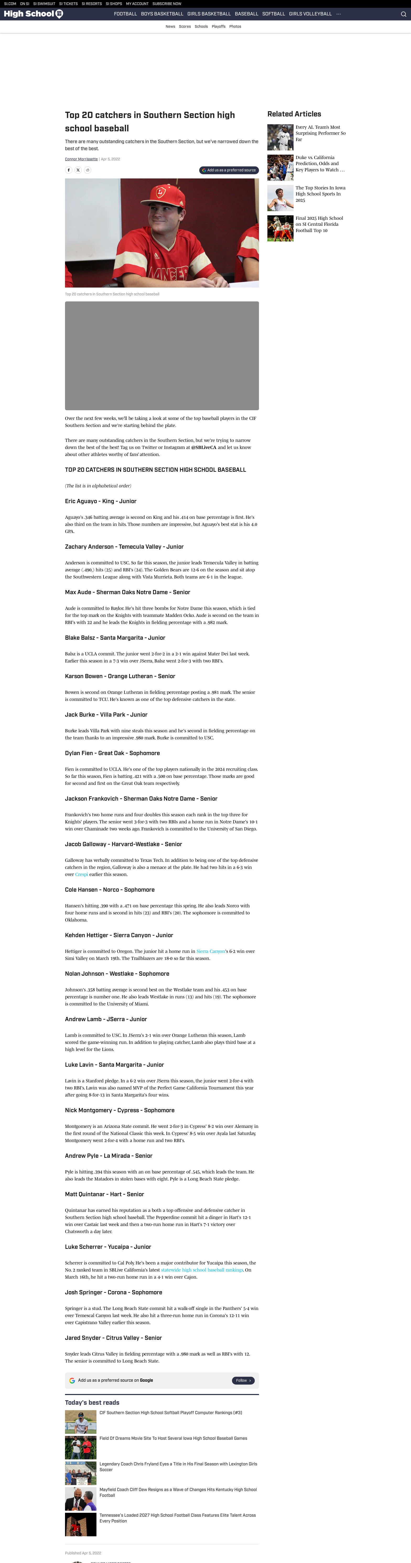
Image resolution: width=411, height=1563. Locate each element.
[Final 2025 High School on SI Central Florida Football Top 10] (306, 228)
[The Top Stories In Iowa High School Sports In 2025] (306, 198)
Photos (235, 27)
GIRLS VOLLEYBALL (310, 14)
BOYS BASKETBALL (162, 14)
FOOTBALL (125, 14)
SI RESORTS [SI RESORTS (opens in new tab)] (92, 4)
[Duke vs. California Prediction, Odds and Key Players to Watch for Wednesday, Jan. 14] (306, 168)
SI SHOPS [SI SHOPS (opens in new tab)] (114, 4)
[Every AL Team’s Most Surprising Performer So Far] (306, 137)
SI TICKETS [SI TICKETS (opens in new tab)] (68, 4)
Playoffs (218, 27)
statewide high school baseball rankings (202, 1270)
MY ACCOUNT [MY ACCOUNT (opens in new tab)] (137, 4)
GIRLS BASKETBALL (209, 14)
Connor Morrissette (81, 159)
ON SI (24, 4)
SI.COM (10, 4)
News (170, 27)
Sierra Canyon (211, 951)
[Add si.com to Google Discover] (229, 170)
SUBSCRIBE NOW (167, 4)
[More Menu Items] (339, 14)
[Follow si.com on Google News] (243, 1381)
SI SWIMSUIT (44, 4)
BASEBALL (246, 14)
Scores (185, 27)
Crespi (81, 874)
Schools (201, 27)
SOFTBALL (273, 14)
